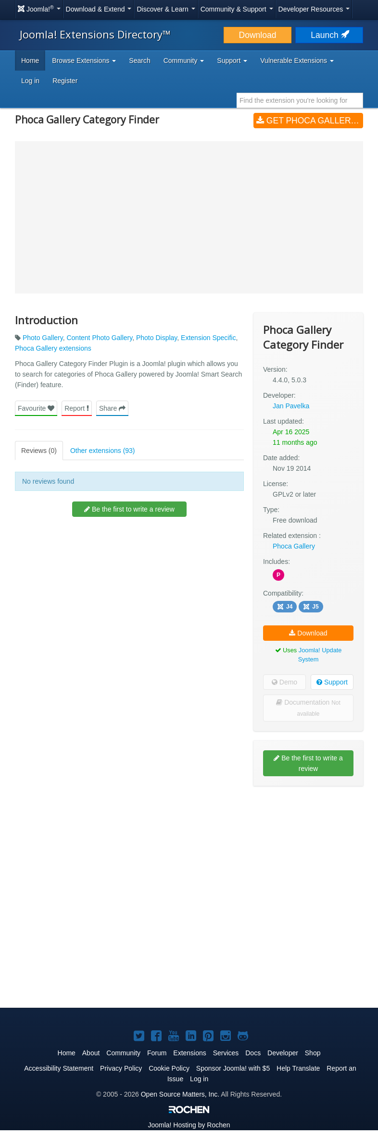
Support (332, 682)
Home (30, 60)
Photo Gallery (43, 338)
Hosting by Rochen (189, 1125)
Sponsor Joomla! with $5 (233, 1068)
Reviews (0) (39, 450)
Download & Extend (99, 9)
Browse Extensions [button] (84, 60)
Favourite (36, 408)
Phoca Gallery (294, 546)
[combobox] (300, 100)
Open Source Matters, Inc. (180, 1094)
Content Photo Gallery (99, 338)
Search (139, 60)
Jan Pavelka (291, 406)
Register (64, 81)
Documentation (308, 707)
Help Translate (298, 1068)
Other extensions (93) (102, 450)
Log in (30, 81)
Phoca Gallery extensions (53, 348)
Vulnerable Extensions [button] (297, 60)
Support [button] (232, 60)
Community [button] (184, 60)
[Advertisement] (308, 855)
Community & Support (237, 9)
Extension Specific (208, 338)
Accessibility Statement (58, 1068)
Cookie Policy (169, 1068)
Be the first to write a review (129, 509)
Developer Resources (314, 9)
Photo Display (156, 338)
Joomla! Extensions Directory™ (95, 34)
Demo (284, 682)
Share (112, 408)
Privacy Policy (121, 1068)
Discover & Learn (166, 9)
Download (258, 35)
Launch (329, 35)
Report (76, 408)
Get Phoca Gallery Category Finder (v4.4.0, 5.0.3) (309, 120)
